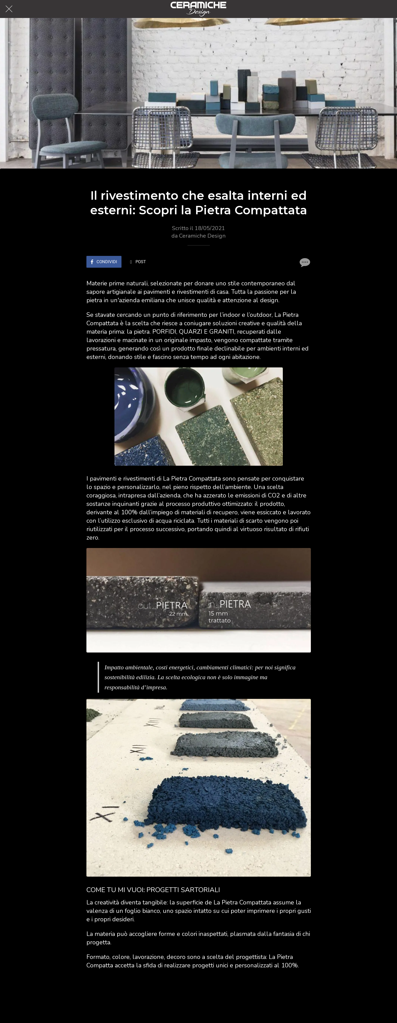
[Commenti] (304, 262)
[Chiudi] (9, 9)
